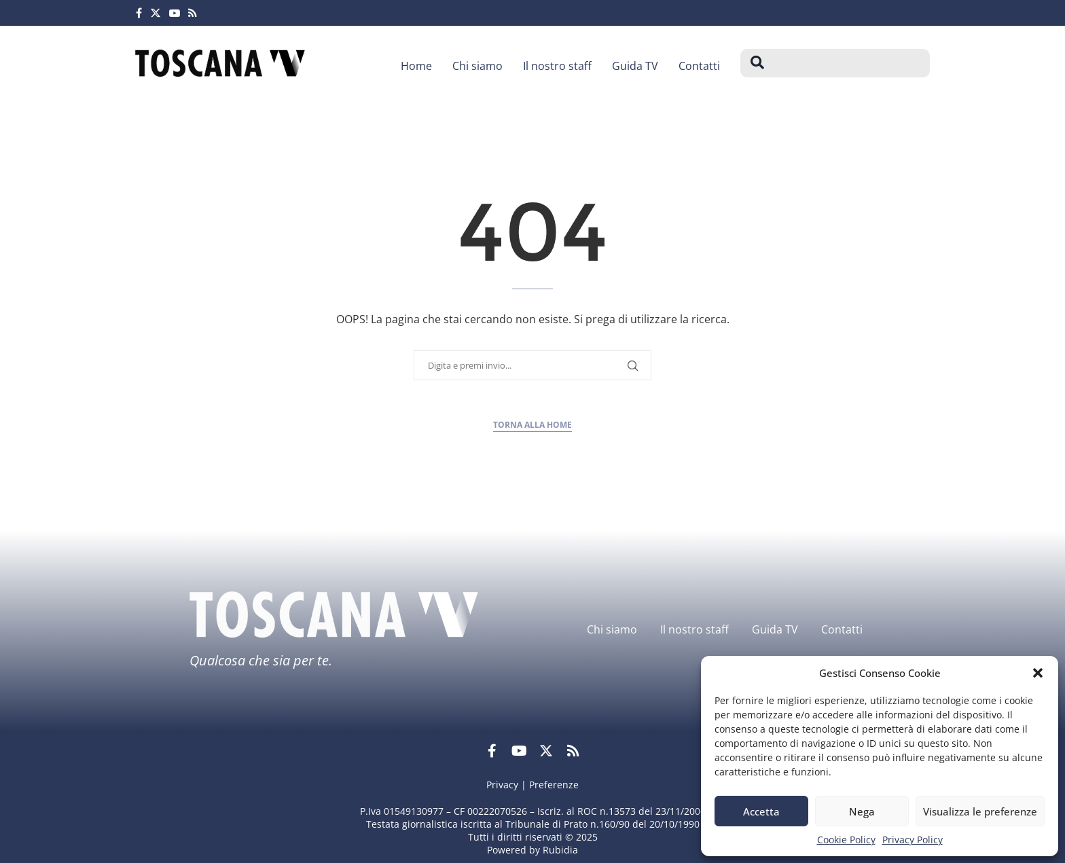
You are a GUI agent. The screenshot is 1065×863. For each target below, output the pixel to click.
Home (416, 65)
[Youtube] (174, 13)
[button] (1038, 673)
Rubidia (560, 849)
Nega (862, 811)
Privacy (502, 784)
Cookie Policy (846, 839)
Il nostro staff (557, 65)
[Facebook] (139, 13)
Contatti (699, 65)
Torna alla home (532, 424)
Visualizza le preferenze (980, 811)
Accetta (761, 811)
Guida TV (635, 65)
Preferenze (554, 784)
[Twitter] (155, 13)
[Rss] (192, 13)
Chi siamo (477, 65)
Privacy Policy (912, 839)
